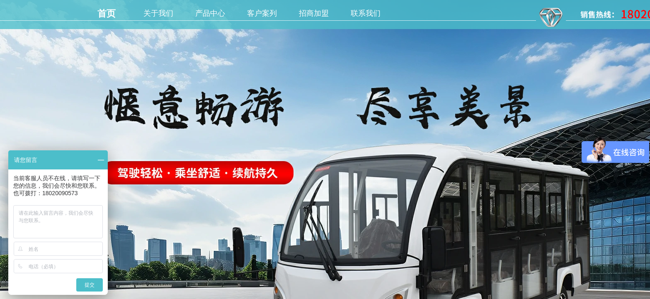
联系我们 (366, 13)
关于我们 (158, 13)
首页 (106, 13)
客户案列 (262, 13)
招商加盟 (314, 13)
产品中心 (210, 13)
